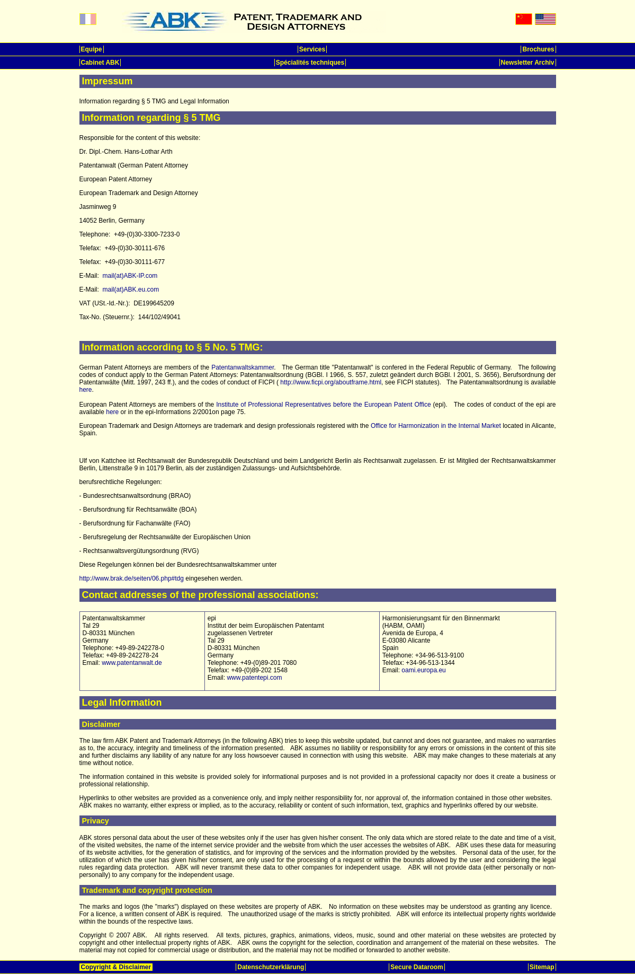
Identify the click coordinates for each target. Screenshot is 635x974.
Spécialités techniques (310, 62)
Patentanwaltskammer (242, 367)
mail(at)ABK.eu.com (131, 289)
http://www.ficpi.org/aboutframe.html (330, 382)
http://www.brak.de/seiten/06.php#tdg (131, 578)
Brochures (538, 49)
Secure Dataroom (416, 967)
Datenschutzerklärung (270, 967)
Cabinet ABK (100, 62)
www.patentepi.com (254, 677)
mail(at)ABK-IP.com (130, 275)
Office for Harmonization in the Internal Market (436, 425)
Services (312, 49)
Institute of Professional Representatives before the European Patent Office (323, 404)
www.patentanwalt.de (132, 662)
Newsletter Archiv (527, 62)
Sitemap (542, 967)
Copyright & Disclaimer (116, 967)
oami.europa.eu (423, 670)
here (85, 389)
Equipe (91, 49)
